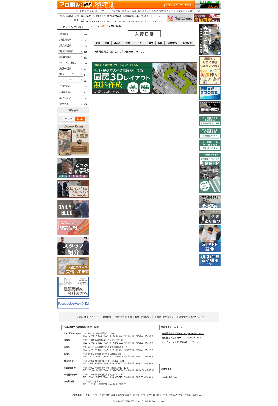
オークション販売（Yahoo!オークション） (182, 342)
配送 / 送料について (163, 11)
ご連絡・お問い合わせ (194, 395)
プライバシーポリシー (97, 11)
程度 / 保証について (141, 11)
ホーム (94, 26)
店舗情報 (180, 11)
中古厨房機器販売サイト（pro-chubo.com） (183, 333)
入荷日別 (104, 26)
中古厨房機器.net (170, 377)
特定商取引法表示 (120, 11)
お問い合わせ (194, 11)
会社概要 (79, 11)
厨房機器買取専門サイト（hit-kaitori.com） (182, 338)
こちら (90, 19)
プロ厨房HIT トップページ (86, 317)
